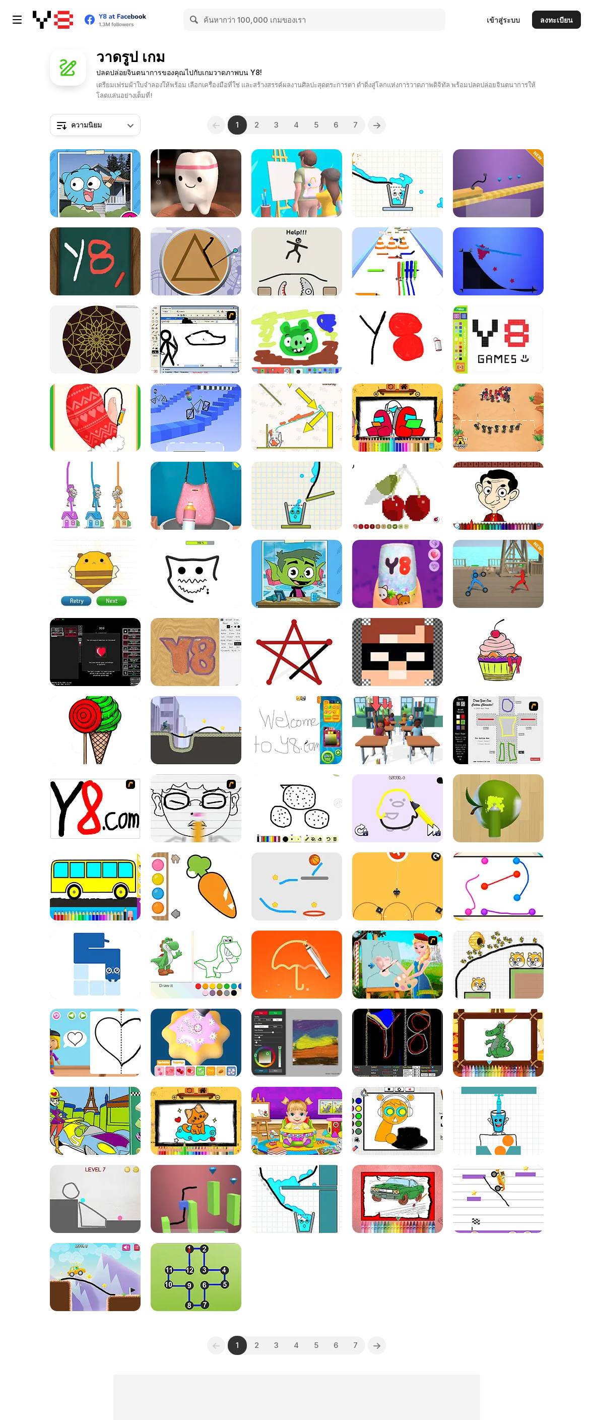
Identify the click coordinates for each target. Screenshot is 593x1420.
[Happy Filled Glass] (296, 1199)
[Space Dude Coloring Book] (397, 418)
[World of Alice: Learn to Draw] (95, 1043)
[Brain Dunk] (296, 886)
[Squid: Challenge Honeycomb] (196, 261)
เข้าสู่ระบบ (503, 20)
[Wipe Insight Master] (95, 418)
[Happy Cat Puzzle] (296, 418)
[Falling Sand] (397, 1043)
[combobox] (95, 125)
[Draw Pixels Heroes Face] (397, 652)
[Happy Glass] (498, 1121)
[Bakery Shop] (196, 1043)
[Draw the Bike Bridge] (196, 730)
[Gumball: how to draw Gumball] (95, 183)
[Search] (194, 20)
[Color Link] (498, 886)
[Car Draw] (498, 183)
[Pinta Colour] (95, 730)
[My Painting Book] (296, 730)
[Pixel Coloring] (397, 496)
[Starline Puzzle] (498, 261)
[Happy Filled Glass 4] (397, 183)
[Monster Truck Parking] (498, 1199)
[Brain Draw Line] (296, 965)
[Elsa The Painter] (397, 965)
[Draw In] (95, 574)
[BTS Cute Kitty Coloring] (196, 1121)
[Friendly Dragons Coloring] (498, 1043)
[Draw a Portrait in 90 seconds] (196, 965)
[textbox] (95, 125)
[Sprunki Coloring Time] (397, 1121)
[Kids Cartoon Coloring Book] (498, 652)
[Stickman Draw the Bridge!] (95, 1277)
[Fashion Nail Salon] (397, 574)
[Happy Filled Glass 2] (296, 496)
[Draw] (95, 808)
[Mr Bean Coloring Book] (498, 496)
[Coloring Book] (95, 886)
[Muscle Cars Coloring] (397, 1199)
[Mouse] (397, 886)
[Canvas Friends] (296, 339)
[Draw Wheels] (196, 418)
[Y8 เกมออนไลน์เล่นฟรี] (53, 20)
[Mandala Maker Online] (95, 339)
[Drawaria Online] (296, 808)
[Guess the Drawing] (296, 183)
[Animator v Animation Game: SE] (196, 339)
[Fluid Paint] (296, 1043)
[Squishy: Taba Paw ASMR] (196, 183)
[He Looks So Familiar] (196, 808)
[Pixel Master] (498, 339)
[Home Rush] (95, 496)
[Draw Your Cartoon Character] (498, 730)
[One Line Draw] (95, 965)
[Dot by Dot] (196, 574)
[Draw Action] (498, 574)
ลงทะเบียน (556, 20)
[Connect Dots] (296, 652)
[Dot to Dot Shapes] (196, 1277)
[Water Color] (196, 886)
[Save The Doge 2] (498, 965)
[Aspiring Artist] (95, 652)
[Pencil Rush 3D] (397, 261)
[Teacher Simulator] (397, 730)
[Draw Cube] (196, 1199)
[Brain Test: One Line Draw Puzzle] (397, 808)
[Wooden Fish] (95, 261)
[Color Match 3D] (498, 808)
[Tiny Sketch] (397, 339)
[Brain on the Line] (95, 1199)
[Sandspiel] (196, 652)
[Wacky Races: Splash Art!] (95, 1121)
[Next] (377, 125)
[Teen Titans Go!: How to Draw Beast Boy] (296, 574)
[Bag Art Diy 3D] (196, 496)
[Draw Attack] (498, 418)
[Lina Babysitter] (296, 1121)
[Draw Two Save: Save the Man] (296, 261)
